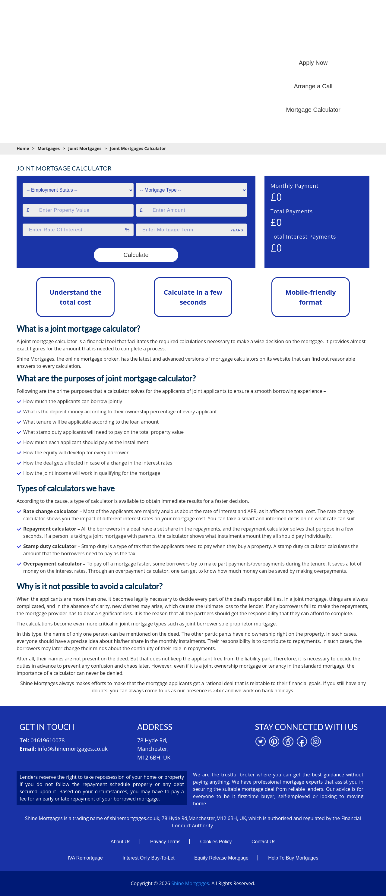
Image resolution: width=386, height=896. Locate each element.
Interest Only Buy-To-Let (148, 857)
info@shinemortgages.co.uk (72, 748)
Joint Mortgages (84, 148)
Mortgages (158, 41)
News (336, 41)
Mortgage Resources (262, 41)
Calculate (135, 255)
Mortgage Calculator (313, 109)
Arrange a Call (313, 86)
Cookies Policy (216, 841)
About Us (121, 841)
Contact (362, 41)
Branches (307, 41)
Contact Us (263, 841)
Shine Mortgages (190, 883)
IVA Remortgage (85, 857)
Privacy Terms (165, 841)
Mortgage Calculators (205, 41)
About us (125, 41)
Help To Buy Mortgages (293, 857)
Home (97, 41)
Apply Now (313, 62)
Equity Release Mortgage (221, 857)
